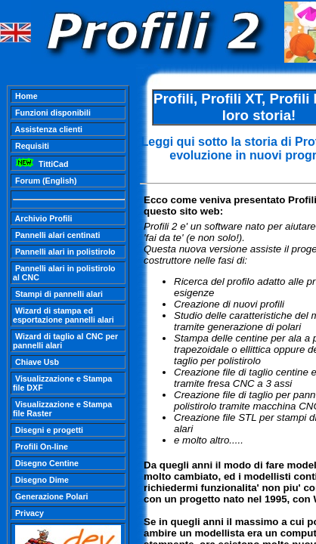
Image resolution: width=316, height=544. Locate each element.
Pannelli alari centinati (56, 235)
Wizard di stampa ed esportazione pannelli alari (63, 315)
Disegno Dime (41, 479)
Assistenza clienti (47, 129)
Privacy (28, 513)
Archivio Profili (42, 218)
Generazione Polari (50, 496)
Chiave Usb (36, 361)
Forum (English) (45, 180)
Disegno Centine (46, 463)
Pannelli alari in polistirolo (64, 251)
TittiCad (40, 163)
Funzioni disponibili (52, 112)
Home (25, 95)
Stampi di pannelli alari (58, 293)
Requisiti (31, 145)
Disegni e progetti (48, 429)
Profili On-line (40, 446)
